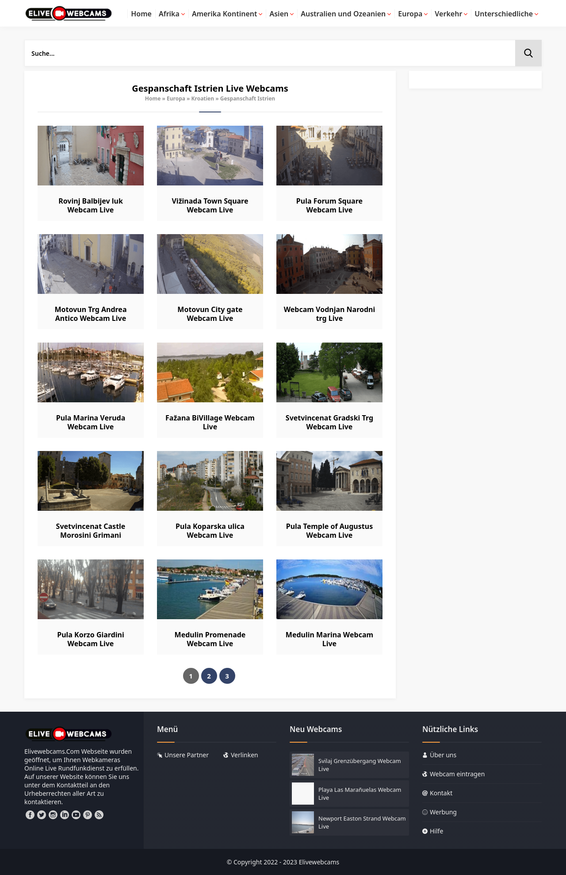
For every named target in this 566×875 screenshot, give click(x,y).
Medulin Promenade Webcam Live (210, 639)
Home (153, 98)
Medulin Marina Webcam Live (329, 639)
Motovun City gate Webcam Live (209, 314)
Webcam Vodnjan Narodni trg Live (329, 314)
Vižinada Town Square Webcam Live (210, 205)
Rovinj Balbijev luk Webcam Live (90, 205)
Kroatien (202, 98)
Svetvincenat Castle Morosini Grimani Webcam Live (91, 535)
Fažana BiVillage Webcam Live (210, 422)
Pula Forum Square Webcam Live (329, 205)
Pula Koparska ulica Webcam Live (210, 531)
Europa (176, 98)
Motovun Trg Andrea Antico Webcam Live (90, 314)
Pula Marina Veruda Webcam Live (90, 422)
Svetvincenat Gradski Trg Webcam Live (329, 422)
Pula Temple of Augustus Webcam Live (329, 531)
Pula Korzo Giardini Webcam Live (90, 639)
